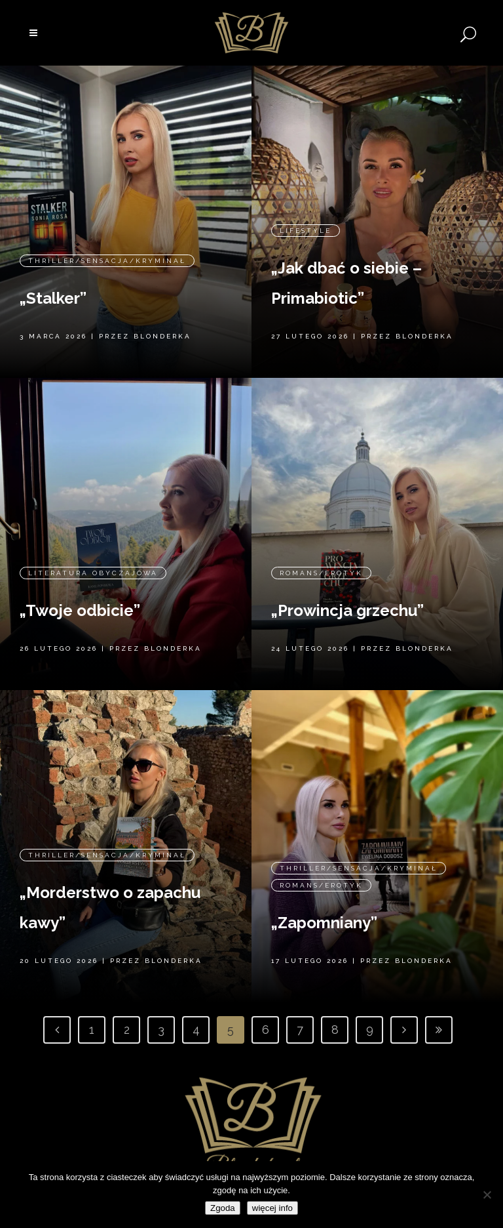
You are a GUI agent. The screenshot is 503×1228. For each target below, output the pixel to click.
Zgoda (222, 1208)
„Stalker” (53, 297)
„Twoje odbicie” (80, 609)
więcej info (272, 1208)
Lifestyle (305, 230)
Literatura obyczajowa (93, 572)
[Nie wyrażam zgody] (486, 1194)
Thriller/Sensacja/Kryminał (107, 260)
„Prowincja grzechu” (347, 610)
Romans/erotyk (321, 573)
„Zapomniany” (324, 922)
